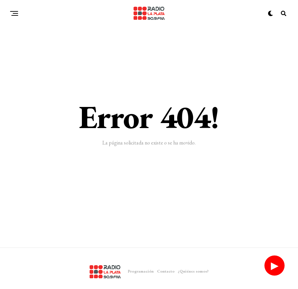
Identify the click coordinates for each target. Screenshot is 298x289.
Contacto (166, 271)
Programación (141, 271)
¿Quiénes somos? (193, 271)
